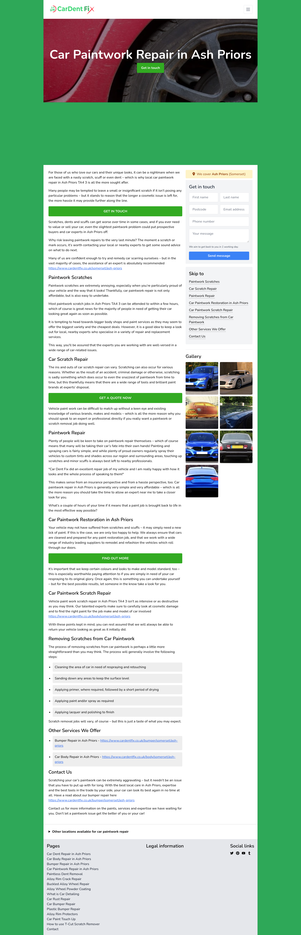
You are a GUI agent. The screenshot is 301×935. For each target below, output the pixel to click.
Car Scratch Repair (203, 288)
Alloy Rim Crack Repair (64, 879)
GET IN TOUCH (115, 211)
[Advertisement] (150, 133)
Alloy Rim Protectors (62, 914)
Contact (52, 929)
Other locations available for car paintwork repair (90, 831)
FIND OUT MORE (115, 558)
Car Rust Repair (58, 899)
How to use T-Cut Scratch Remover (73, 924)
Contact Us (197, 336)
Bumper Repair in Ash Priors (68, 864)
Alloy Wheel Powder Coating (69, 889)
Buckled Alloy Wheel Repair (68, 884)
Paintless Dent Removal (65, 874)
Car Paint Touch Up (61, 919)
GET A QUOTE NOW (115, 398)
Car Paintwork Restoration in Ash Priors (218, 303)
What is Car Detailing (63, 894)
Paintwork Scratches (204, 281)
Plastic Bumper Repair (63, 909)
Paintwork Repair (202, 296)
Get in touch (150, 68)
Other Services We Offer (207, 329)
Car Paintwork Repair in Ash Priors (72, 869)
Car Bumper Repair (61, 904)
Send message (219, 255)
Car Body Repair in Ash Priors (69, 859)
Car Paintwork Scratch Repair (211, 310)
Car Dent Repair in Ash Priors (69, 854)
